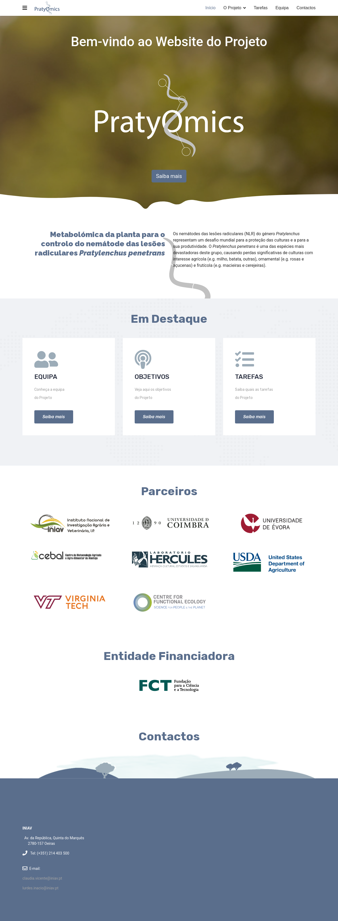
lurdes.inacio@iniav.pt (40, 888)
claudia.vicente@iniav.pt (42, 878)
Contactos (306, 8)
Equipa (282, 8)
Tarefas (260, 8)
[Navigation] (24, 8)
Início (210, 8)
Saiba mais (169, 176)
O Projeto (232, 8)
